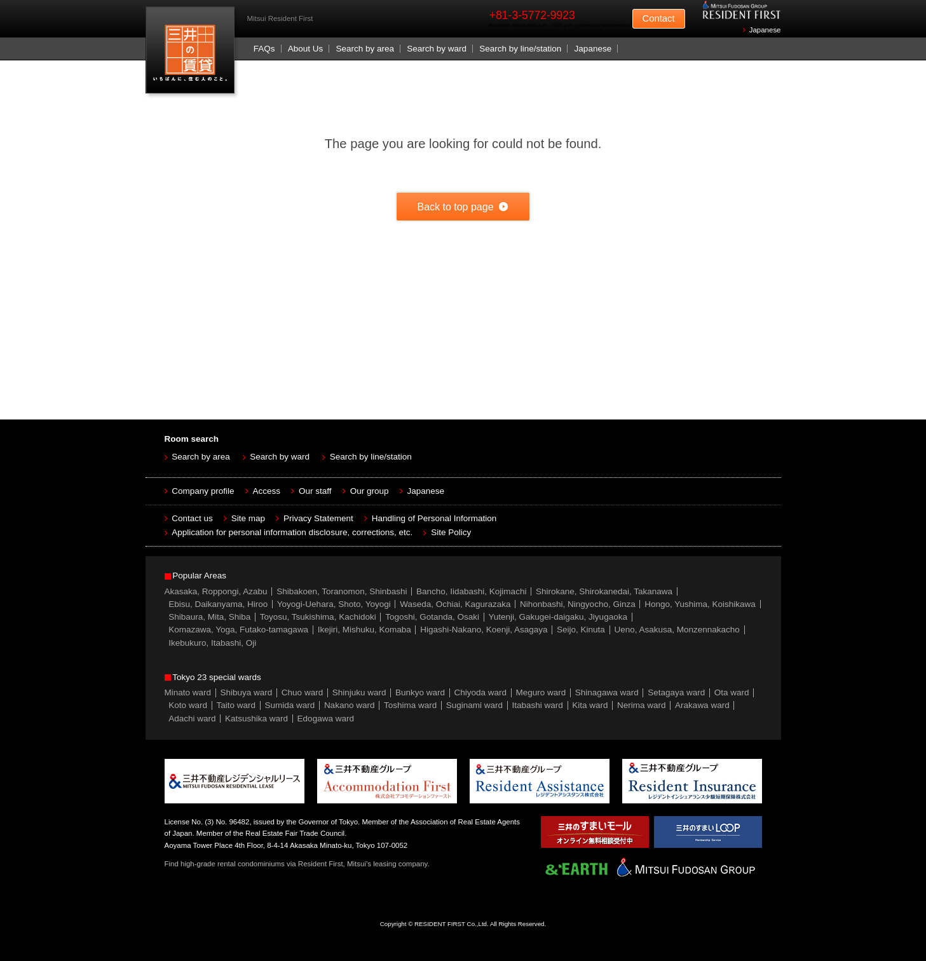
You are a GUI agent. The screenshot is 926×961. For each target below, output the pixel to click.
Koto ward (187, 705)
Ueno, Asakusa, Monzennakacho (676, 629)
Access (267, 491)
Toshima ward (410, 705)
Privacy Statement (318, 518)
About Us (305, 48)
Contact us (192, 518)
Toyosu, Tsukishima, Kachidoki (318, 617)
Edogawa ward (325, 718)
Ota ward (731, 692)
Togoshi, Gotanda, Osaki (432, 617)
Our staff (315, 491)
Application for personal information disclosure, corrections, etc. (292, 532)
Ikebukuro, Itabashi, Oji (212, 643)
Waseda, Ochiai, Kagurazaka (455, 604)
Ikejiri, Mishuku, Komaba (364, 629)
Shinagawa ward (607, 692)
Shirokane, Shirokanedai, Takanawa (604, 591)
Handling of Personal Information (434, 518)
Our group (369, 491)
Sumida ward (290, 705)
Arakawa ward (702, 705)
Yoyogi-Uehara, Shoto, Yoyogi (334, 604)
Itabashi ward (537, 705)
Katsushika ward (256, 718)
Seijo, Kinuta (581, 629)
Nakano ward (349, 705)
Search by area (365, 48)
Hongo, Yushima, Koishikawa (700, 604)
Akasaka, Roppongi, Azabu (216, 591)
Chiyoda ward (480, 692)
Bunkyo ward (420, 692)
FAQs (264, 48)
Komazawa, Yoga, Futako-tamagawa (238, 629)
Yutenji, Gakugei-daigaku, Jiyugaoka (558, 617)
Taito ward (236, 705)
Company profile (203, 491)
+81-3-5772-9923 (532, 15)
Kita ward (590, 705)
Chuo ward (302, 692)
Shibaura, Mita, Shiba (209, 617)
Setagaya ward (676, 692)
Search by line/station (520, 48)
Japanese (765, 30)
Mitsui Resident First (193, 53)
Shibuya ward (247, 692)
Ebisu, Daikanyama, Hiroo (218, 604)
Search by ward (436, 48)
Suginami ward (474, 705)
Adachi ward (191, 718)
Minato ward (188, 692)
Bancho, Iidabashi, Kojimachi (471, 591)
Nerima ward (641, 705)
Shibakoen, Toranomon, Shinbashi (341, 591)
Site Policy (451, 532)
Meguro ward (541, 692)
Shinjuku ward (359, 692)
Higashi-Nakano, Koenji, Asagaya (483, 629)
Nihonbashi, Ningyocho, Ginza (578, 604)
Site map (248, 518)
